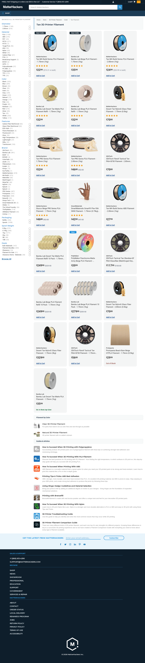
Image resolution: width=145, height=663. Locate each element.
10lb (5, 240)
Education (15, 584)
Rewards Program (19, 616)
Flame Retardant (9, 131)
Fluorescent (8, 133)
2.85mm (7, 28)
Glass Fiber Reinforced (12, 126)
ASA (5, 48)
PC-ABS (6, 69)
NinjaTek (7, 182)
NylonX (6, 189)
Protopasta (8, 193)
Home (38, 20)
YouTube (84, 544)
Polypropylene (9, 71)
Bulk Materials (9, 246)
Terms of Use (16, 630)
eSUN (6, 162)
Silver (6, 111)
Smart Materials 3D (10, 203)
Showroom (15, 577)
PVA (5, 57)
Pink (5, 102)
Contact (14, 606)
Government (16, 591)
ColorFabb (7, 159)
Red (6, 109)
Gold (5, 91)
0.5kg (6, 228)
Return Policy (17, 623)
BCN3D (6, 157)
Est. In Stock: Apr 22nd (43, 410)
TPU (6, 73)
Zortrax (6, 214)
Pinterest (80, 544)
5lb (5, 237)
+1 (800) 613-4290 (62, 2)
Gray (6, 93)
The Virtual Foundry (10, 207)
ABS (6, 37)
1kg (6, 233)
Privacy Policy (17, 627)
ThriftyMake (8, 209)
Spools (7, 222)
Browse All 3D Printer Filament (16, 19)
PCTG (5, 44)
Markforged (7, 180)
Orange (7, 100)
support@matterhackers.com (25, 562)
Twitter (65, 544)
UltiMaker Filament (10, 212)
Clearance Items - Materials (13, 255)
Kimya (6, 168)
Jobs (12, 620)
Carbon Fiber (8, 55)
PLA (6, 34)
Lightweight (8, 140)
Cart (134, 1)
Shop (12, 570)
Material (5, 32)
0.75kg (7, 231)
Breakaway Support (10, 60)
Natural (6, 97)
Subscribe (113, 538)
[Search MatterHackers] (119, 7)
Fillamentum (8, 164)
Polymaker (8, 196)
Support (14, 587)
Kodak (6, 166)
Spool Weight (8, 226)
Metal (6, 53)
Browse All (6, 259)
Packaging (7, 217)
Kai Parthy (7, 171)
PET (5, 39)
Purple (6, 104)
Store (44, 20)
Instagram (70, 544)
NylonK (6, 187)
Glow (6, 135)
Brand (4, 148)
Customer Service (48, 2)
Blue (6, 84)
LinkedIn (75, 544)
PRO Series (8, 191)
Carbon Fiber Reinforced (12, 124)
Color (66, 20)
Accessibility (16, 634)
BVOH (5, 62)
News (12, 574)
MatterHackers (9, 173)
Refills (6, 220)
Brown (6, 86)
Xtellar (6, 205)
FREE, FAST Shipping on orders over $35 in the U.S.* (21, 2)
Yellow (7, 118)
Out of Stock (111, 363)
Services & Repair (18, 594)
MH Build (7, 175)
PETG (6, 41)
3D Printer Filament (55, 20)
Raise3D (7, 198)
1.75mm (7, 26)
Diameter (6, 24)
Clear (6, 88)
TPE (5, 75)
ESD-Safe (7, 128)
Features (6, 121)
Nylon (6, 50)
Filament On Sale (10, 252)
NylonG (6, 184)
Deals (4, 243)
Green (6, 95)
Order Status (17, 610)
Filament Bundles (10, 248)
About (13, 603)
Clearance (7, 250)
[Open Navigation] (6, 13)
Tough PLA (7, 46)
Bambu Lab (8, 153)
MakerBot (7, 178)
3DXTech (7, 150)
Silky (5, 142)
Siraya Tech (8, 200)
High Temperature (10, 137)
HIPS (5, 64)
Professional (17, 581)
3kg (5, 235)
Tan (5, 113)
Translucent (8, 144)
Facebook (60, 544)
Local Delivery (17, 613)
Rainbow (7, 107)
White (6, 116)
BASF (5, 155)
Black (6, 81)
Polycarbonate (9, 66)
